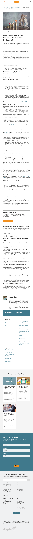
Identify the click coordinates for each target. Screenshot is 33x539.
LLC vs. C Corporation (22, 340)
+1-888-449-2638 (9, 488)
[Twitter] (13, 513)
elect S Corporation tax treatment (14, 85)
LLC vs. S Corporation (22, 341)
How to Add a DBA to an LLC (23, 329)
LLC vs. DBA (21, 335)
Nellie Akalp (13, 297)
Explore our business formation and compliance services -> (14, 314)
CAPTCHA (5, 458)
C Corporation (6, 196)
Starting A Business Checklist (10, 321)
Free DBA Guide (8, 325)
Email (5, 453)
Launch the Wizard (8, 221)
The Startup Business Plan (23, 319)
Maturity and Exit (8, 358)
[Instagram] (19, 513)
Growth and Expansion (8, 352)
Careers (18, 492)
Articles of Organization (14, 124)
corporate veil (16, 278)
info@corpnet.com (6, 492)
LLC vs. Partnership (22, 338)
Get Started (16, 1)
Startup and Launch (8, 351)
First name (6, 443)
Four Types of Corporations (23, 324)
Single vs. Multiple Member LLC (24, 325)
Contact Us (19, 494)
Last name (6, 448)
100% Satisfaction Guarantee (21, 488)
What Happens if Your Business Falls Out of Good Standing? (9, 414)
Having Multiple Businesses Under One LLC (24, 332)
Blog (7, 7)
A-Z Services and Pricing (21, 486)
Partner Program (8, 361)
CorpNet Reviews (20, 490)
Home (4, 7)
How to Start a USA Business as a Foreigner (24, 344)
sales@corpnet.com (6, 494)
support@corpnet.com (6, 495)
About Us (18, 484)
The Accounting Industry (21, 507)
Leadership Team (20, 485)
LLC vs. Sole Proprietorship (23, 337)
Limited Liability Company (25, 101)
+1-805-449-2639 (8, 489)
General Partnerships (25, 56)
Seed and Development (9, 349)
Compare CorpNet (20, 489)
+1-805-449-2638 (9, 486)
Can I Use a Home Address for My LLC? (24, 328)
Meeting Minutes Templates (7, 504)
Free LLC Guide (7, 324)
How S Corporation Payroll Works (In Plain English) (23, 387)
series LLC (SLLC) (7, 132)
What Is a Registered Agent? (23, 334)
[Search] (30, 1)
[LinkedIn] (18, 513)
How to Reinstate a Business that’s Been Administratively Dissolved (9, 387)
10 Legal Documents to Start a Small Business (23, 322)
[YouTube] (16, 513)
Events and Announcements (9, 360)
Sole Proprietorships (17, 56)
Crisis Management (20, 504)
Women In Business (8, 363)
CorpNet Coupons (20, 491)
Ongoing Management (20, 503)
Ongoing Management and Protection (14, 7)
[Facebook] (15, 513)
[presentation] (9, 461)
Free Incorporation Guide (9, 322)
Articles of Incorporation (12, 199)
